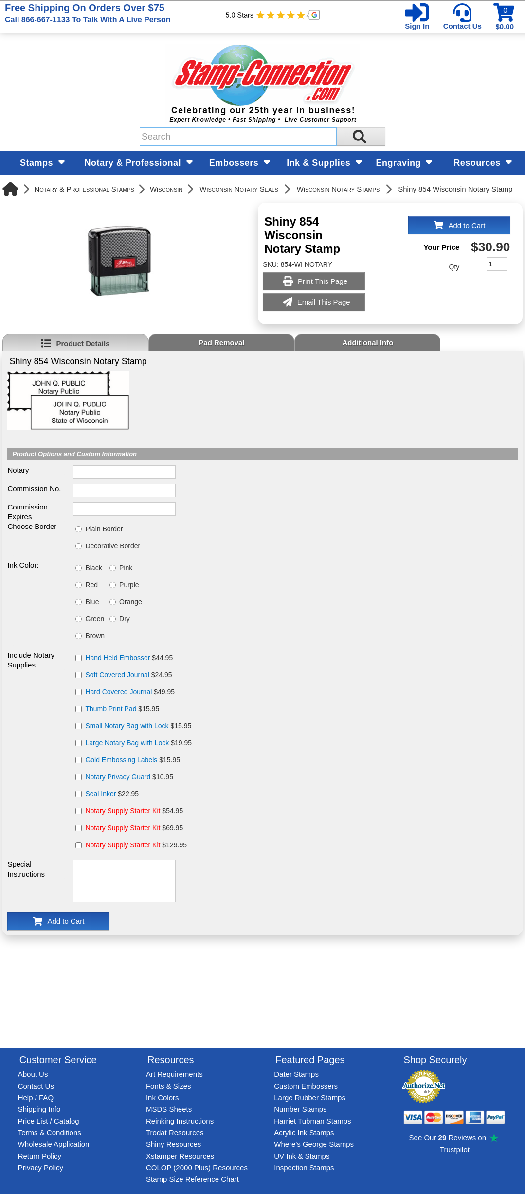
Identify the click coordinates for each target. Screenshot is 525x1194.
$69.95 (134, 828)
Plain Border (104, 529)
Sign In (417, 26)
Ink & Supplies (324, 163)
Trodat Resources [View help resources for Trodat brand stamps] (175, 1132)
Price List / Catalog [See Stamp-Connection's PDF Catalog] (48, 1121)
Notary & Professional (139, 163)
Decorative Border (112, 546)
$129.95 (136, 845)
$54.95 (134, 811)
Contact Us (462, 26)
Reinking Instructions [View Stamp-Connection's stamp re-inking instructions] (180, 1121)
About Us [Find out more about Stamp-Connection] (33, 1074)
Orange (130, 602)
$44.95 (129, 658)
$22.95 (112, 794)
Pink (125, 568)
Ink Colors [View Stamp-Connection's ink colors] (162, 1097)
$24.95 (128, 675)
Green (94, 619)
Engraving (404, 163)
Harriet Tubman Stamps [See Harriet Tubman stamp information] (312, 1121)
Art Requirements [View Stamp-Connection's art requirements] (174, 1074)
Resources (482, 163)
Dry (124, 619)
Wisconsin (166, 189)
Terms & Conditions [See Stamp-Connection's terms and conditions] (49, 1132)
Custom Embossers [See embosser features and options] (306, 1086)
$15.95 (122, 709)
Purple (129, 585)
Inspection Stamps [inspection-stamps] (304, 1167)
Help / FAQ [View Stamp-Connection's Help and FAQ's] (36, 1097)
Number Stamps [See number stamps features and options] (300, 1109)
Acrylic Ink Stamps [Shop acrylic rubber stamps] (304, 1132)
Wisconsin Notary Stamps (338, 189)
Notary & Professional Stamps (84, 189)
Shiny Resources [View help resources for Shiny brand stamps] (173, 1144)
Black (93, 568)
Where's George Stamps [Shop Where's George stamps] (314, 1144)
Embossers (239, 163)
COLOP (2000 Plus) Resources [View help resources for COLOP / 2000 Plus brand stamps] (197, 1167)
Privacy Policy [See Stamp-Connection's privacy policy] (40, 1167)
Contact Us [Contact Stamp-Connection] (36, 1086)
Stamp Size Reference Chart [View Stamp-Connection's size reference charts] (192, 1179)
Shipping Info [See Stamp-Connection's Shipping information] (39, 1109)
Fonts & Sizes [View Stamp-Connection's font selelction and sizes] (168, 1086)
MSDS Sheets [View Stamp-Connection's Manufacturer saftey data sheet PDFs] (169, 1109)
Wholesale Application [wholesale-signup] (54, 1144)
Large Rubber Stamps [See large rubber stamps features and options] (309, 1097)
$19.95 (138, 743)
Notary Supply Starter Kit (122, 811)
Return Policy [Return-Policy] (39, 1156)
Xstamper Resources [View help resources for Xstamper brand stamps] (180, 1156)
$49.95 (130, 692)
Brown (95, 636)
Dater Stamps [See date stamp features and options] (296, 1074)
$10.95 (129, 777)
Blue (92, 602)
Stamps (42, 163)
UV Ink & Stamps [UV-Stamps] (301, 1156)
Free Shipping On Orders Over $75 (87, 13)
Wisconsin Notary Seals (238, 189)
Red (91, 585)
